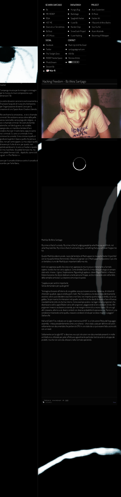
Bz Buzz (49, 31)
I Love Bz (74, 22)
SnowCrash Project (78, 31)
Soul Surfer (96, 27)
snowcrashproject (56, 400)
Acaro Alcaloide (97, 31)
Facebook (49, 45)
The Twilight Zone (53, 53)
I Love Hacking (76, 35)
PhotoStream (51, 62)
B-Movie (95, 14)
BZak (48, 18)
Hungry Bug (75, 9)
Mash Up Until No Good (77, 45)
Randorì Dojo (76, 27)
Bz (47, 9)
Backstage (75, 14)
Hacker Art (96, 18)
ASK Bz (71, 53)
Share (114, 402)
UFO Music (50, 35)
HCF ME (49, 22)
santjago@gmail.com (76, 49)
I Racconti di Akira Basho (101, 22)
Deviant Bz (50, 66)
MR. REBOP (50, 14)
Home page (5, 50)
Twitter (48, 49)
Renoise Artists (74, 58)
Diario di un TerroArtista (55, 27)
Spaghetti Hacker (77, 18)
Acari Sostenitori (98, 9)
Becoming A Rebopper (100, 35)
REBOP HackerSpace (54, 58)
